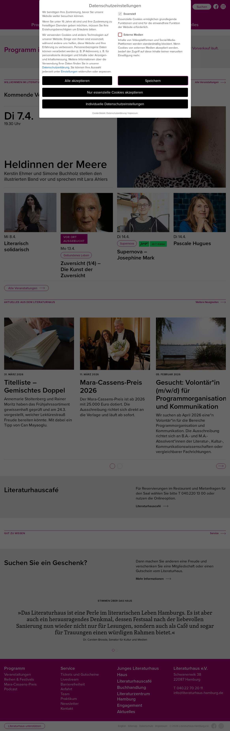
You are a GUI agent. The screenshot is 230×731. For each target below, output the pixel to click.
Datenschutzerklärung (55, 67)
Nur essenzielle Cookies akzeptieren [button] (115, 92)
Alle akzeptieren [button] (77, 80)
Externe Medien (132, 35)
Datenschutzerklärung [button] (117, 113)
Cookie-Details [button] (98, 113)
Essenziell (128, 14)
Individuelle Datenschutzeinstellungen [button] (115, 103)
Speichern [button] (153, 80)
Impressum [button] (133, 113)
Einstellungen (69, 71)
